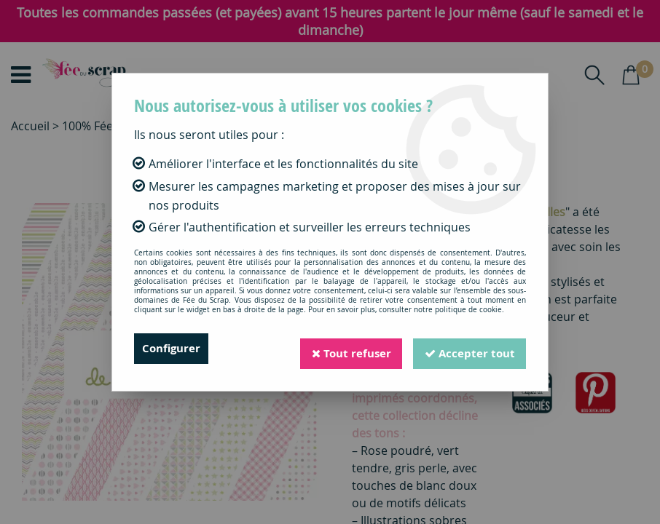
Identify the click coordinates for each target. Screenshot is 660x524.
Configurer (173, 349)
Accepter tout (467, 349)
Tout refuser (345, 349)
